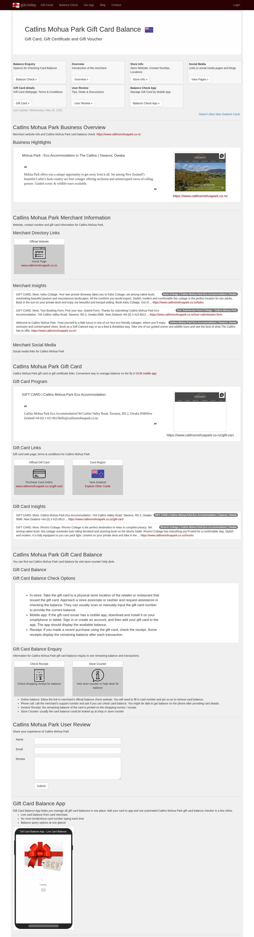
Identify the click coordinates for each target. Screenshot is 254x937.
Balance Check (68, 5)
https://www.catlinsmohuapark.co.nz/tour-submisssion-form (186, 314)
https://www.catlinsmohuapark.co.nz (119, 134)
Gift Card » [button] (22, 103)
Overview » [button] (81, 79)
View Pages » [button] (199, 79)
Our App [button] (89, 5)
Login (236, 5)
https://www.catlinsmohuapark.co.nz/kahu (178, 302)
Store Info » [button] (140, 79)
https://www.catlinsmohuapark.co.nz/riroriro (167, 535)
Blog (103, 5)
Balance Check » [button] (26, 79)
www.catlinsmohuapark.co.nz (39, 265)
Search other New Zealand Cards (219, 114)
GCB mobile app (146, 373)
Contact (116, 5)
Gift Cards (47, 5)
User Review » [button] (83, 103)
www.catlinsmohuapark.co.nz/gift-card (39, 486)
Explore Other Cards (98, 486)
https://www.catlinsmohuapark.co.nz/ (53, 330)
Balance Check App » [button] (146, 103)
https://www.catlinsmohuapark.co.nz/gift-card (95, 519)
